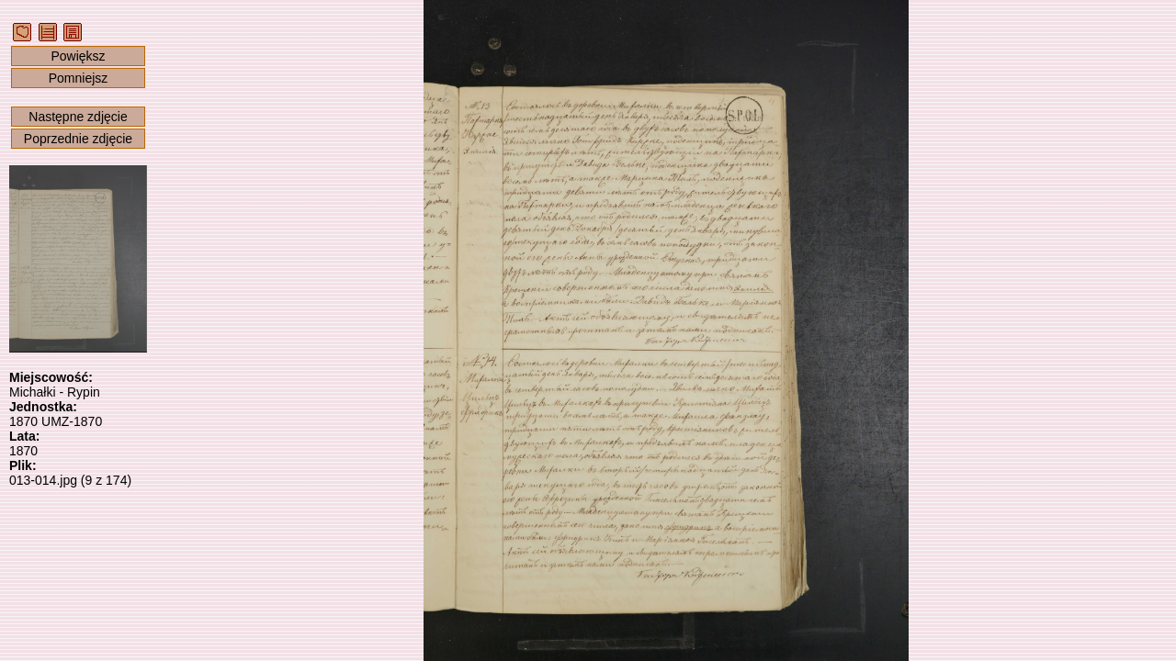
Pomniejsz (78, 78)
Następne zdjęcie (77, 116)
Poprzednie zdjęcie (78, 138)
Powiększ (78, 56)
